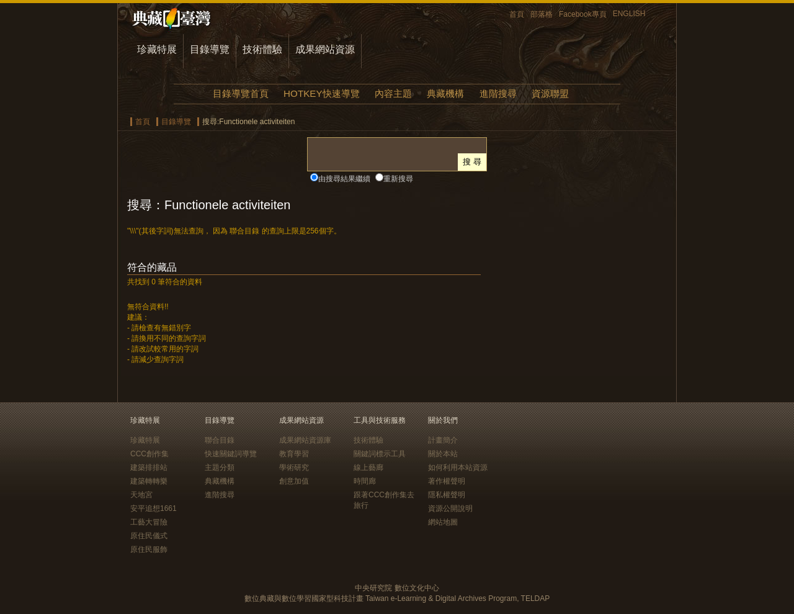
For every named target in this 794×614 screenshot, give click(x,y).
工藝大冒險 (148, 522)
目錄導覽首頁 (241, 93)
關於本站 (443, 453)
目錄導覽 (210, 49)
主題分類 (219, 467)
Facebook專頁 (583, 14)
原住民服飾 (148, 549)
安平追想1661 (153, 508)
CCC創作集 (149, 453)
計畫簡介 (443, 440)
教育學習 (294, 453)
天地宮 (141, 494)
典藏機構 (445, 93)
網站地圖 (443, 522)
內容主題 (393, 93)
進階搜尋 (498, 93)
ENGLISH (629, 13)
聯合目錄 (219, 440)
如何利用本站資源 (458, 467)
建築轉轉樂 (148, 481)
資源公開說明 (450, 508)
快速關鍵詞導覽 (231, 453)
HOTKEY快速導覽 (321, 93)
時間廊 (365, 481)
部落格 (541, 14)
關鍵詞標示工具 (380, 453)
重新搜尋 (398, 178)
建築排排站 (148, 467)
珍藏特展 (157, 49)
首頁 (516, 14)
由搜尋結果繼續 (344, 178)
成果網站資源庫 (305, 440)
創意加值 (294, 481)
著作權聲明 (446, 481)
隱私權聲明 (446, 494)
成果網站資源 (325, 49)
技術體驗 (262, 49)
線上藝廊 (368, 467)
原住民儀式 (148, 535)
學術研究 (294, 467)
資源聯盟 (550, 93)
